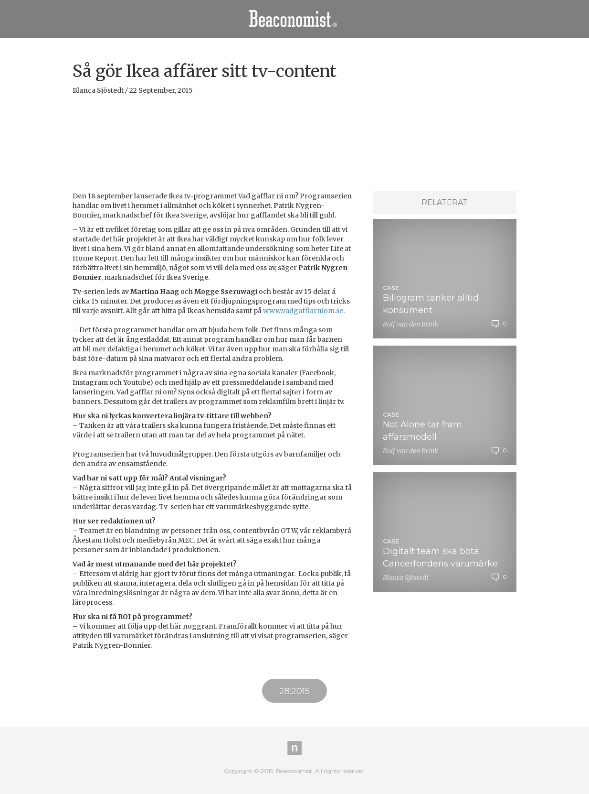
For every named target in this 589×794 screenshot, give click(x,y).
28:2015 (294, 691)
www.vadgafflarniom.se (303, 310)
